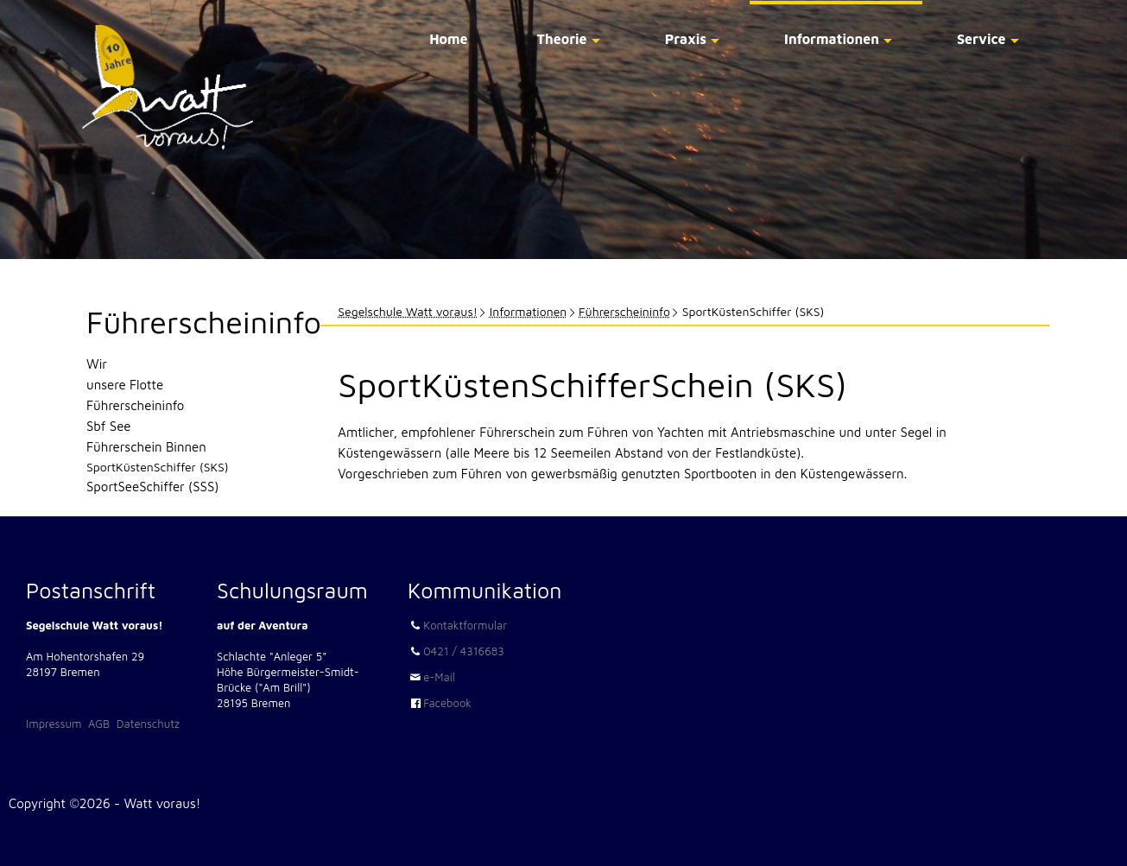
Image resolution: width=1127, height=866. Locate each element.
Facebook (447, 703)
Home (448, 39)
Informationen (831, 39)
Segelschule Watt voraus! (408, 311)
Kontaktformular (465, 625)
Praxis (685, 39)
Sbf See (108, 426)
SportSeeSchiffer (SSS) (152, 486)
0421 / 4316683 (463, 651)
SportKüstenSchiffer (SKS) (157, 466)
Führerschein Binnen (146, 446)
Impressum (53, 723)
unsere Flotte (124, 384)
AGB (99, 723)
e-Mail (439, 677)
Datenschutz (148, 723)
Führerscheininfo (624, 311)
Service (981, 39)
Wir (96, 364)
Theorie (562, 39)
